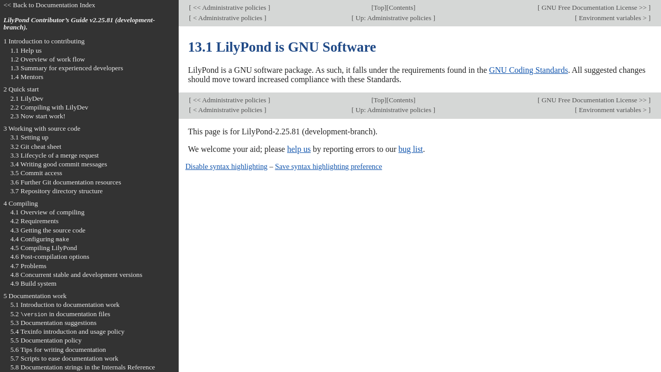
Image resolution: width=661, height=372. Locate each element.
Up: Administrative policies (393, 18)
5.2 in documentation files (60, 314)
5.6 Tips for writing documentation (58, 349)
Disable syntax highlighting (226, 166)
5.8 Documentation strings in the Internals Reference (82, 367)
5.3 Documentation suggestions (53, 323)
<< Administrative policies (229, 7)
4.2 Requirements (34, 221)
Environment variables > (613, 18)
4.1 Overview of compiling (47, 212)
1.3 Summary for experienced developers (66, 68)
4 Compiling (21, 203)
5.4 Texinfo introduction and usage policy (67, 331)
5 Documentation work (35, 296)
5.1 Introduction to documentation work (65, 304)
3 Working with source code (42, 128)
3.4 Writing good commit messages (58, 164)
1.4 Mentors (26, 77)
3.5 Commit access (36, 173)
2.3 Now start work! (38, 116)
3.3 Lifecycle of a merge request (54, 155)
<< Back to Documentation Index (50, 5)
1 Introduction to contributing (44, 41)
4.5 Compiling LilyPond (43, 248)
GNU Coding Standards (528, 70)
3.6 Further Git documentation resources (65, 182)
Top (379, 7)
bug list (410, 149)
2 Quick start (21, 89)
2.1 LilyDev (26, 98)
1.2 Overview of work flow (47, 59)
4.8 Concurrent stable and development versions (76, 274)
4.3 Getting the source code (48, 230)
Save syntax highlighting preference (328, 166)
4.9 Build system (33, 283)
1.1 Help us (26, 50)
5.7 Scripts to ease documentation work (64, 358)
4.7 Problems (28, 266)
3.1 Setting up (29, 137)
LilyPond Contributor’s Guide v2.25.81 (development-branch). (79, 24)
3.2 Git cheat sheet (35, 146)
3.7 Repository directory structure (56, 191)
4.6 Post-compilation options (49, 256)
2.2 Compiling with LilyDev (49, 107)
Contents (401, 7)
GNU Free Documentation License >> (594, 7)
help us (299, 149)
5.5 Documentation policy (46, 340)
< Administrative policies (227, 18)
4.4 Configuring (39, 239)
